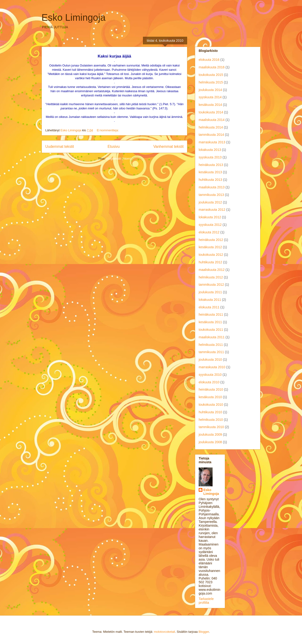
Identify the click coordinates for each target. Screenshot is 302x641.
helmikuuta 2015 (211, 82)
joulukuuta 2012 (210, 202)
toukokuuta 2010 (211, 404)
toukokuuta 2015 (211, 75)
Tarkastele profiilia (206, 600)
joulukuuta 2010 (210, 359)
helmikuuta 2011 (211, 345)
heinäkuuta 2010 (211, 389)
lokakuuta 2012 (210, 217)
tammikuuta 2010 (211, 427)
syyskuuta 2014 (210, 97)
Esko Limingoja (73, 17)
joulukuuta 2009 (210, 434)
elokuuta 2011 (209, 307)
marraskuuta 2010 (212, 367)
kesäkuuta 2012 (210, 247)
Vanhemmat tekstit (168, 147)
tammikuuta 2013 (211, 195)
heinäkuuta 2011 (211, 314)
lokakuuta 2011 (210, 300)
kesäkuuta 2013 (210, 172)
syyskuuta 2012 (210, 225)
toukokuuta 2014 (211, 112)
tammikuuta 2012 (211, 284)
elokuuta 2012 (209, 232)
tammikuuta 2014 (211, 134)
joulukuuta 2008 (210, 442)
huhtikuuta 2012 (210, 262)
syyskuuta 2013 (210, 157)
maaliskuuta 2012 (212, 270)
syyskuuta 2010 (210, 374)
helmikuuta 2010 (211, 420)
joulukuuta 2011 (210, 292)
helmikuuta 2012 (211, 277)
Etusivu (114, 147)
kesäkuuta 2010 (210, 397)
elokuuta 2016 (209, 60)
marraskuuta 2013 (212, 142)
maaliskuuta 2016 (212, 67)
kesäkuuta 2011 (210, 322)
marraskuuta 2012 (212, 209)
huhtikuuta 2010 (210, 412)
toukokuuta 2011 (211, 329)
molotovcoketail (164, 631)
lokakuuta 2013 (210, 150)
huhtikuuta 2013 (210, 180)
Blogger (203, 631)
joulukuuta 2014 (210, 90)
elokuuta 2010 (209, 382)
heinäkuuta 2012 (211, 240)
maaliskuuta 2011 (212, 337)
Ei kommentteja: (108, 130)
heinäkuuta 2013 (211, 165)
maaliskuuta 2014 (212, 120)
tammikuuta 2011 (211, 352)
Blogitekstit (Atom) (118, 158)
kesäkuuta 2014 (210, 105)
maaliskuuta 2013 (212, 187)
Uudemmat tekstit (59, 147)
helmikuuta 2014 (211, 127)
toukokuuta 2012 (211, 254)
